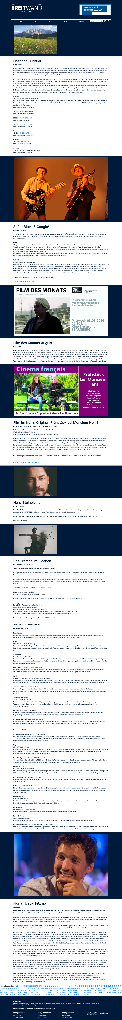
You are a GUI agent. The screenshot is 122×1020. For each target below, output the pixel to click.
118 (12, 990)
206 (12, 995)
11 (28, 986)
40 (85, 986)
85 (52, 988)
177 (54, 992)
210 (23, 995)
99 (79, 988)
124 (29, 990)
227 (71, 995)
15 (36, 986)
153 (109, 990)
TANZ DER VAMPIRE (26, 124)
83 (48, 988)
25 (55, 986)
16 (38, 986)
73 (28, 988)
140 (73, 990)
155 (115, 990)
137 (65, 990)
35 (75, 986)
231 (82, 995)
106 (99, 988)
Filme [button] (37, 21)
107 (101, 988)
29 (63, 986)
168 (29, 992)
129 (43, 990)
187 (82, 992)
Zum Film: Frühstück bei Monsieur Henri (26, 462)
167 (26, 992)
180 (62, 992)
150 (101, 990)
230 (79, 995)
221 (54, 995)
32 (69, 986)
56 (117, 986)
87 (56, 988)
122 (23, 990)
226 (68, 995)
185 (76, 992)
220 (51, 995)
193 (98, 992)
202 (1, 995)
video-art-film (47, 588)
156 (118, 990)
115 (4, 990)
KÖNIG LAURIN (24, 133)
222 (57, 995)
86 (54, 988)
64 (10, 988)
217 (43, 995)
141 (76, 990)
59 (1, 988)
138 (68, 990)
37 (79, 986)
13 (32, 986)
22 (49, 986)
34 (73, 986)
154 (112, 990)
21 (48, 986)
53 (111, 986)
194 (101, 992)
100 (82, 988)
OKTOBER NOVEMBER (58, 975)
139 (71, 990)
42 (89, 986)
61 (5, 988)
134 (57, 990)
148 (96, 990)
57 (118, 986)
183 (71, 992)
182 (68, 992)
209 (20, 995)
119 (15, 990)
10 (26, 986)
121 (20, 990)
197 (109, 992)
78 (38, 988)
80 (42, 988)
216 (40, 995)
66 (14, 988)
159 (4, 992)
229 (76, 995)
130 (45, 990)
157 (121, 990)
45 (95, 986)
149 (98, 990)
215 (37, 995)
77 (36, 988)
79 (40, 988)
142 (79, 990)
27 (59, 986)
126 (34, 990)
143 (82, 990)
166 (23, 992)
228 (73, 995)
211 (26, 995)
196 (107, 992)
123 (26, 990)
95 (72, 988)
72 (26, 988)
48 (101, 986)
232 (84, 995)
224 (62, 995)
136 (62, 990)
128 (40, 990)
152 (107, 990)
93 (68, 988)
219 (48, 995)
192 (96, 992)
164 (18, 992)
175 (48, 992)
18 (42, 986)
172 (40, 992)
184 (73, 992)
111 (112, 988)
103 (90, 988)
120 (18, 990)
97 (76, 988)
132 (51, 990)
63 (9, 988)
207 (15, 995)
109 (107, 988)
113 (118, 988)
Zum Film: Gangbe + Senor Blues (23, 281)
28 (61, 986)
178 (57, 992)
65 (12, 988)
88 (58, 988)
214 (34, 995)
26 (57, 986)
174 (45, 992)
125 (32, 990)
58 (120, 986)
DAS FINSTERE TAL (26, 118)
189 (87, 992)
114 (1, 990)
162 (12, 992)
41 (87, 986)
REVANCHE (40, 973)
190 (90, 992)
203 (4, 995)
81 (44, 988)
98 (78, 988)
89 (60, 988)
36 (77, 986)
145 (87, 990)
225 (65, 995)
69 (20, 988)
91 (64, 988)
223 (59, 995)
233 (87, 995)
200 (118, 992)
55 (115, 986)
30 (65, 986)
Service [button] (84, 21)
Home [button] (22, 21)
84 (50, 988)
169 (32, 992)
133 (54, 990)
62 (7, 988)
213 (32, 995)
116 (7, 990)
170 (34, 992)
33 (71, 986)
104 (93, 988)
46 (97, 986)
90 (62, 988)
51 (107, 986)
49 (103, 986)
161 (9, 992)
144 (84, 990)
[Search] (95, 21)
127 (37, 990)
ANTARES (30, 975)
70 (22, 988)
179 (59, 992)
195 (104, 992)
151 (104, 990)
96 (74, 988)
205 (9, 995)
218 (45, 995)
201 (121, 992)
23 (51, 986)
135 (59, 990)
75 (32, 988)
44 (93, 986)
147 (93, 990)
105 (96, 988)
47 (99, 986)
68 (18, 988)
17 (40, 986)
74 (30, 988)
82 (46, 988)
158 (1, 992)
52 (109, 986)
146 (90, 990)
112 (115, 988)
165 (20, 992)
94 (70, 988)
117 (9, 990)
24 (53, 986)
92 (66, 988)
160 (7, 992)
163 (15, 992)
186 (79, 992)
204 (7, 995)
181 (65, 992)
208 (18, 995)
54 (113, 986)
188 (84, 992)
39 (83, 986)
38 (81, 986)
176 (51, 992)
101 (85, 988)
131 (48, 990)
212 (29, 995)
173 (43, 992)
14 (34, 986)
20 (46, 986)
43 (91, 986)
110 (110, 988)
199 (115, 992)
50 (105, 986)
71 (24, 988)
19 (44, 986)
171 (37, 992)
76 (34, 988)
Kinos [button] (52, 21)
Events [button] (68, 21)
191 (93, 992)
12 (30, 986)
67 (16, 988)
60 (3, 988)
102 (87, 988)
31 (67, 986)
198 (112, 992)
